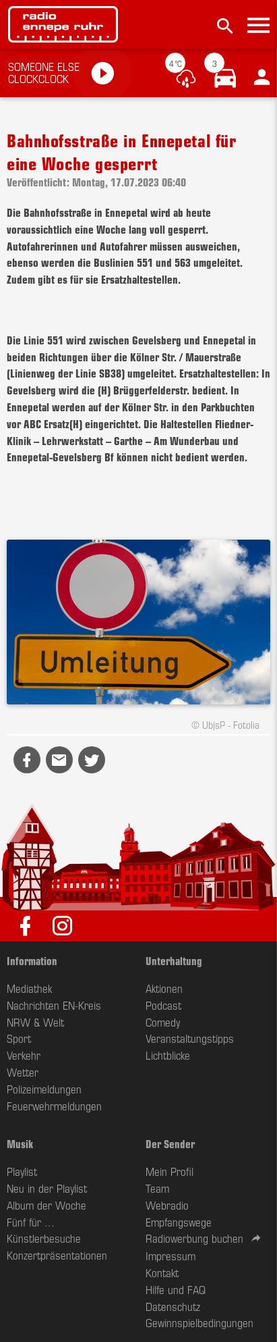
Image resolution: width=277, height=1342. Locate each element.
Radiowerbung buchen (194, 1238)
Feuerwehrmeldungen (54, 1106)
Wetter (22, 1072)
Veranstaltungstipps (190, 1038)
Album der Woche (46, 1205)
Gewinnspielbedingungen (199, 1322)
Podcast (163, 1005)
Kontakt (162, 1272)
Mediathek (29, 988)
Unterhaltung (174, 960)
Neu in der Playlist (47, 1188)
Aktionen (164, 988)
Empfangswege (179, 1222)
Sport (19, 1038)
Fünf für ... (31, 1222)
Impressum (170, 1255)
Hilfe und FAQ (176, 1289)
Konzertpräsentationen (57, 1255)
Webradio (167, 1205)
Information (32, 960)
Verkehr (23, 1055)
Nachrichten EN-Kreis (54, 1005)
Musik (20, 1143)
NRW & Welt (35, 1022)
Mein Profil (169, 1171)
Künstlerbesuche (44, 1238)
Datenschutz (173, 1306)
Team (157, 1188)
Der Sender (170, 1143)
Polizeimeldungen (44, 1089)
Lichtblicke (168, 1055)
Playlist (22, 1171)
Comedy (163, 1022)
